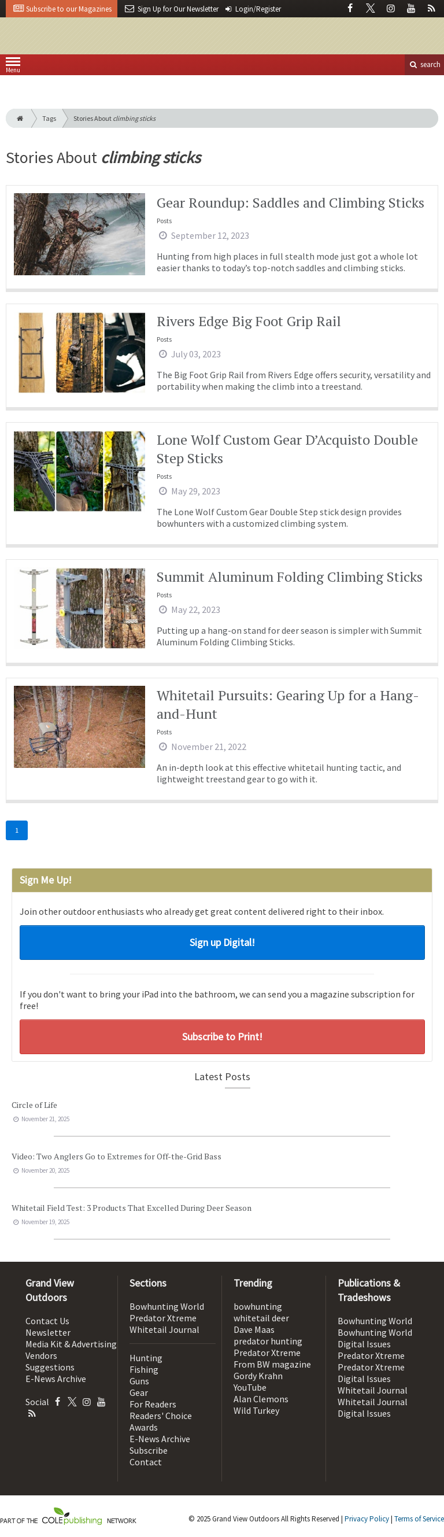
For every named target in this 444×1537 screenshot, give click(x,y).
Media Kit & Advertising (71, 1344)
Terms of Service (419, 1519)
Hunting (146, 1358)
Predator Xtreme (163, 1318)
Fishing (144, 1369)
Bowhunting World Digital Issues (375, 1338)
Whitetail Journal (164, 1329)
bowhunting (258, 1306)
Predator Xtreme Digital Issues (371, 1372)
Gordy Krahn (258, 1375)
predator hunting (268, 1341)
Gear (139, 1392)
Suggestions (50, 1367)
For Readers (153, 1404)
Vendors (41, 1355)
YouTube (250, 1387)
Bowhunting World (167, 1306)
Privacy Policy (367, 1519)
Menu (13, 67)
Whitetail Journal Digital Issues (373, 1407)
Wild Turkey (256, 1410)
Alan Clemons (261, 1399)
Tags (49, 118)
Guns (139, 1381)
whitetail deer (261, 1318)
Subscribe (149, 1450)
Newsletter (48, 1332)
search (424, 64)
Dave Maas (254, 1329)
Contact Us (47, 1321)
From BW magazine (272, 1364)
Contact (146, 1462)
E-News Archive (55, 1378)
